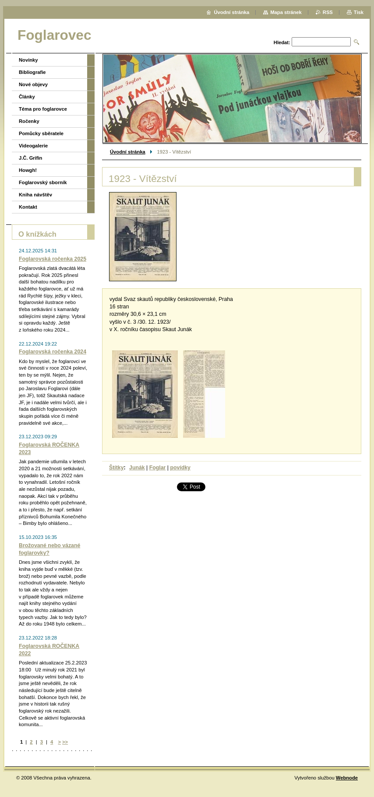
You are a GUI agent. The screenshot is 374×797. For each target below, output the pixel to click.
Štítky (116, 468)
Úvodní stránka (127, 151)
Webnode (347, 777)
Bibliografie (32, 72)
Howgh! (28, 170)
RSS (328, 12)
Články (27, 96)
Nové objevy (33, 84)
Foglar (157, 468)
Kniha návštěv (35, 194)
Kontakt (28, 207)
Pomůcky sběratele (41, 133)
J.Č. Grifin (30, 158)
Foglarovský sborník (43, 182)
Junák (137, 468)
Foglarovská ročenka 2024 (52, 352)
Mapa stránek (286, 12)
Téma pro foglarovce (43, 109)
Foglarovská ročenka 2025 (52, 259)
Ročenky (29, 121)
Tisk (358, 12)
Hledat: (282, 42)
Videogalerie (33, 145)
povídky (180, 468)
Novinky (28, 60)
